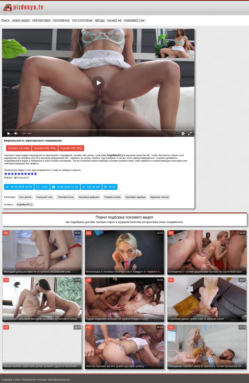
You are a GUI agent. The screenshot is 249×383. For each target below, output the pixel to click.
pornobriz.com (134, 20)
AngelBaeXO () (24, 204)
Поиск (5, 20)
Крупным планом (159, 197)
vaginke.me (114, 20)
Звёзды (100, 20)
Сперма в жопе (112, 197)
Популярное (61, 20)
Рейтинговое (41, 20)
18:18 (109, 186)
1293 (41, 186)
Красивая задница (135, 197)
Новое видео (21, 20)
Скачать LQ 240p (18, 148)
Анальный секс (44, 197)
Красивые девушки (89, 197)
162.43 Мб (91, 186)
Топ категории (82, 20)
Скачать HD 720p (71, 148)
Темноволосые (66, 197)
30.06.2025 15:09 (19, 186)
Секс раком (25, 197)
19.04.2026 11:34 (65, 186)
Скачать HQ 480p (45, 148)
